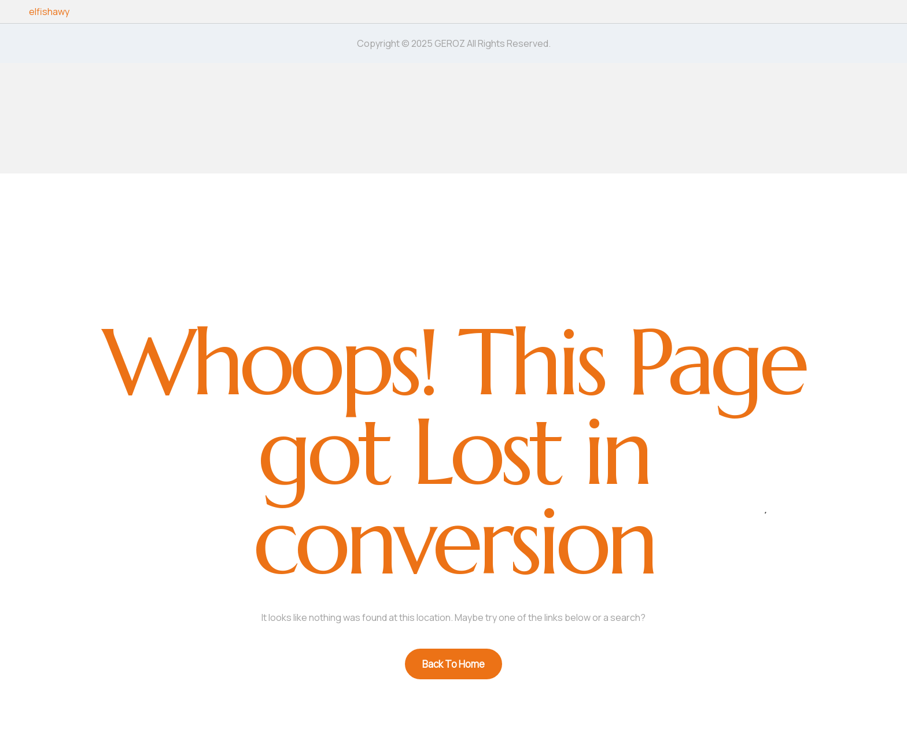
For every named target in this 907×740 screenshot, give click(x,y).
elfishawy (49, 11)
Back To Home (453, 664)
